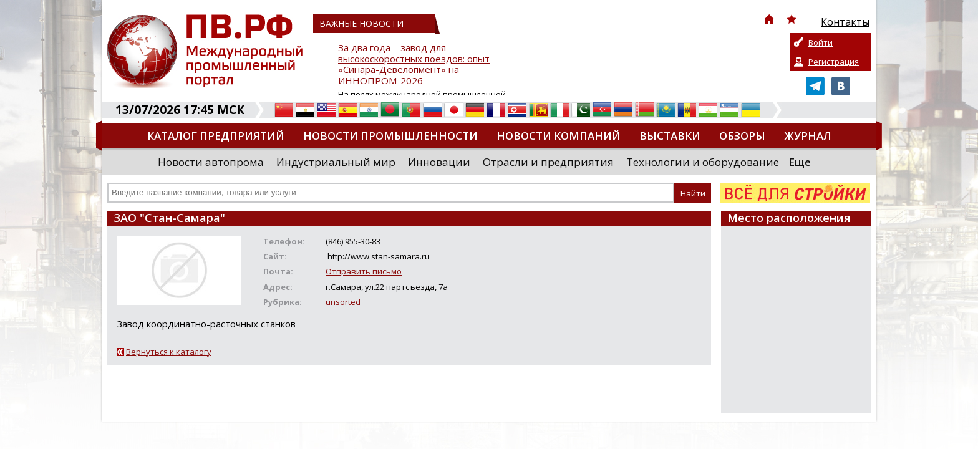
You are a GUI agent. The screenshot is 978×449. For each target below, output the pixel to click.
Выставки (669, 135)
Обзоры (742, 135)
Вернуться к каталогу (168, 351)
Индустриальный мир (335, 162)
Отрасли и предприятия (548, 162)
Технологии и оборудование (702, 162)
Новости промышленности (390, 135)
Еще (799, 162)
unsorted (343, 301)
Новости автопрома (211, 162)
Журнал (807, 135)
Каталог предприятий (215, 135)
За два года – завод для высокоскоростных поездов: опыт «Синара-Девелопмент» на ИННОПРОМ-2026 (414, 64)
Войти (820, 42)
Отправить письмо (364, 271)
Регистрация (833, 61)
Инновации (439, 162)
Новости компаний (558, 135)
